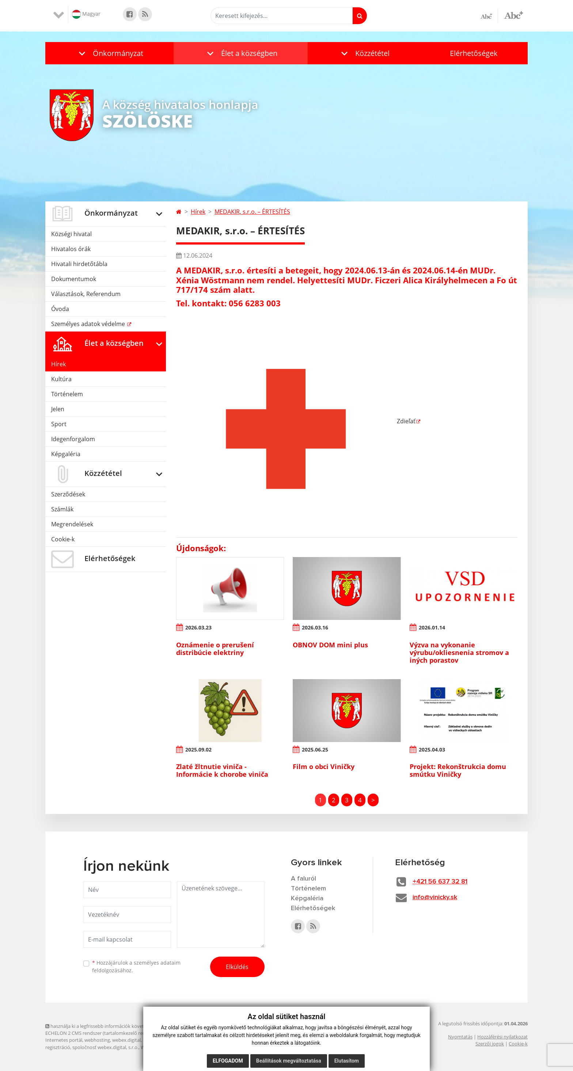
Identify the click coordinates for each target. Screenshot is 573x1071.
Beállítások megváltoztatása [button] (288, 1061)
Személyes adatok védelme (88, 324)
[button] (109, 53)
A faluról (303, 878)
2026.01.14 (432, 627)
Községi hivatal (71, 234)
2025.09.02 (198, 749)
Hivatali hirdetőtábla (79, 264)
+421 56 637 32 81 (440, 881)
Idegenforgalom (73, 439)
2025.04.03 (432, 749)
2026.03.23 (198, 627)
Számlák (62, 509)
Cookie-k (63, 539)
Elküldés (237, 967)
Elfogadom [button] (228, 1061)
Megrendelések (72, 524)
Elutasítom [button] (346, 1061)
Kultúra (61, 379)
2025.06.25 (315, 749)
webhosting (97, 1040)
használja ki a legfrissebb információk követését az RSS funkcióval (118, 1026)
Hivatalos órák (71, 249)
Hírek (58, 364)
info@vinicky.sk (435, 897)
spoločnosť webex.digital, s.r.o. (105, 1047)
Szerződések (68, 494)
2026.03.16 (315, 627)
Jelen (57, 409)
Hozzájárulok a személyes (136, 966)
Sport (59, 424)
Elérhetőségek (474, 53)
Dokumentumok (73, 279)
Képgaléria (65, 454)
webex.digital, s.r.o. (132, 1040)
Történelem (67, 394)
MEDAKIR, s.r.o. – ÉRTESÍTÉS (252, 212)
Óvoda (60, 309)
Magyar (86, 14)
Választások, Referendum (86, 294)
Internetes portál (63, 1040)
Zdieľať (295, 421)
